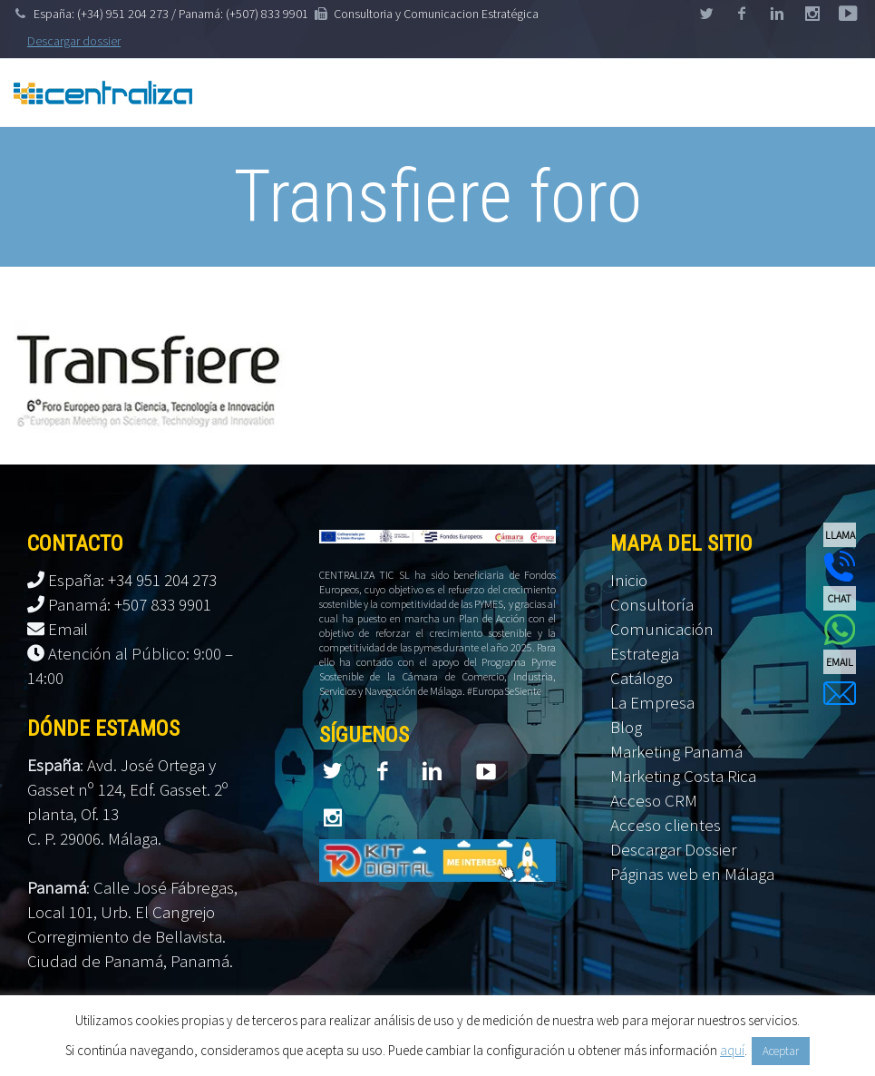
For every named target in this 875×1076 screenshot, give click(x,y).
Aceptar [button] (781, 1051)
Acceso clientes (665, 825)
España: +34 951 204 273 (132, 580)
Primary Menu (838, 92)
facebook (741, 13)
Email (68, 629)
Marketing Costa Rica (683, 776)
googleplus (812, 13)
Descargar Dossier (673, 849)
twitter (706, 13)
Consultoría (652, 604)
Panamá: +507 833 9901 (129, 604)
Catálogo (641, 678)
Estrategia (644, 653)
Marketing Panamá (676, 751)
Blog (626, 727)
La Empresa (652, 702)
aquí (732, 1050)
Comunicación (662, 629)
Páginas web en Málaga (692, 874)
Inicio (628, 580)
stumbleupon (847, 13)
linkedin (777, 13)
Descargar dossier (74, 41)
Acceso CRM (653, 800)
